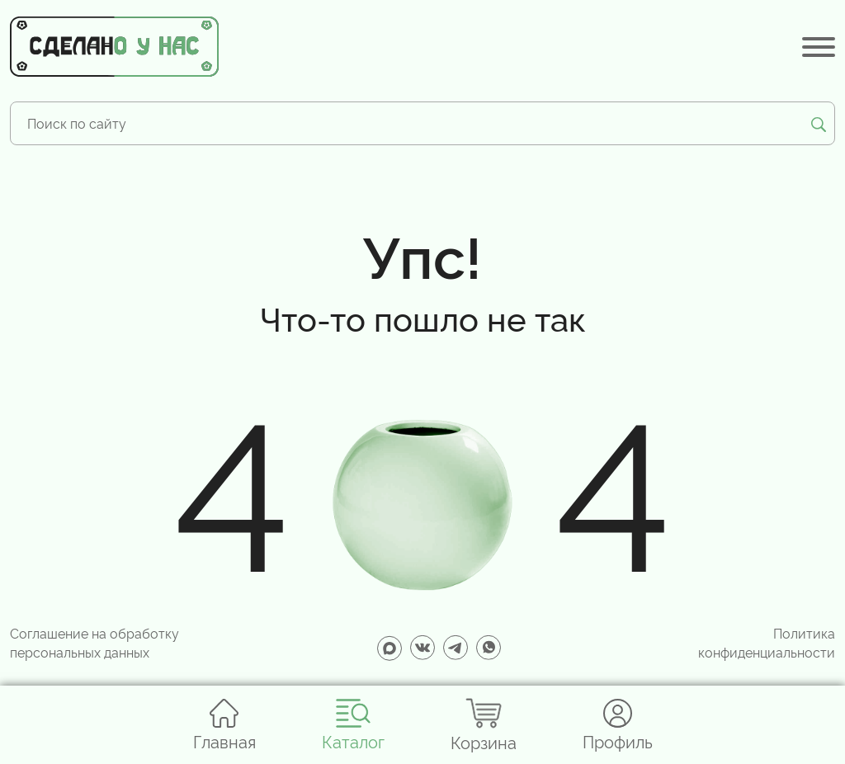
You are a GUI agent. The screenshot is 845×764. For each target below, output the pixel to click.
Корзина (484, 725)
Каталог (353, 725)
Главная (224, 725)
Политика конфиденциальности (766, 642)
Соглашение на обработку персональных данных (94, 642)
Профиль (618, 725)
